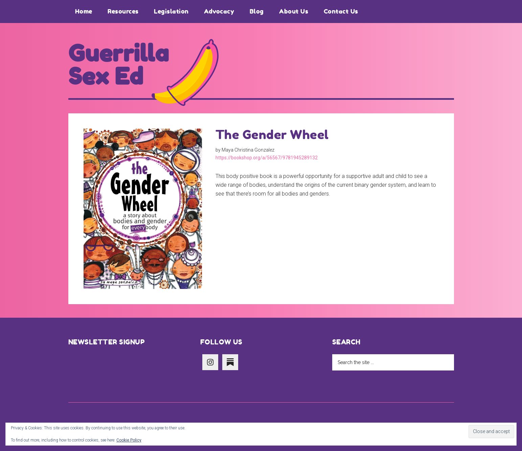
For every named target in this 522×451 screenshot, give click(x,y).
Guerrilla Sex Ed (118, 65)
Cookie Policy (128, 440)
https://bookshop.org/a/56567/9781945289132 (266, 157)
